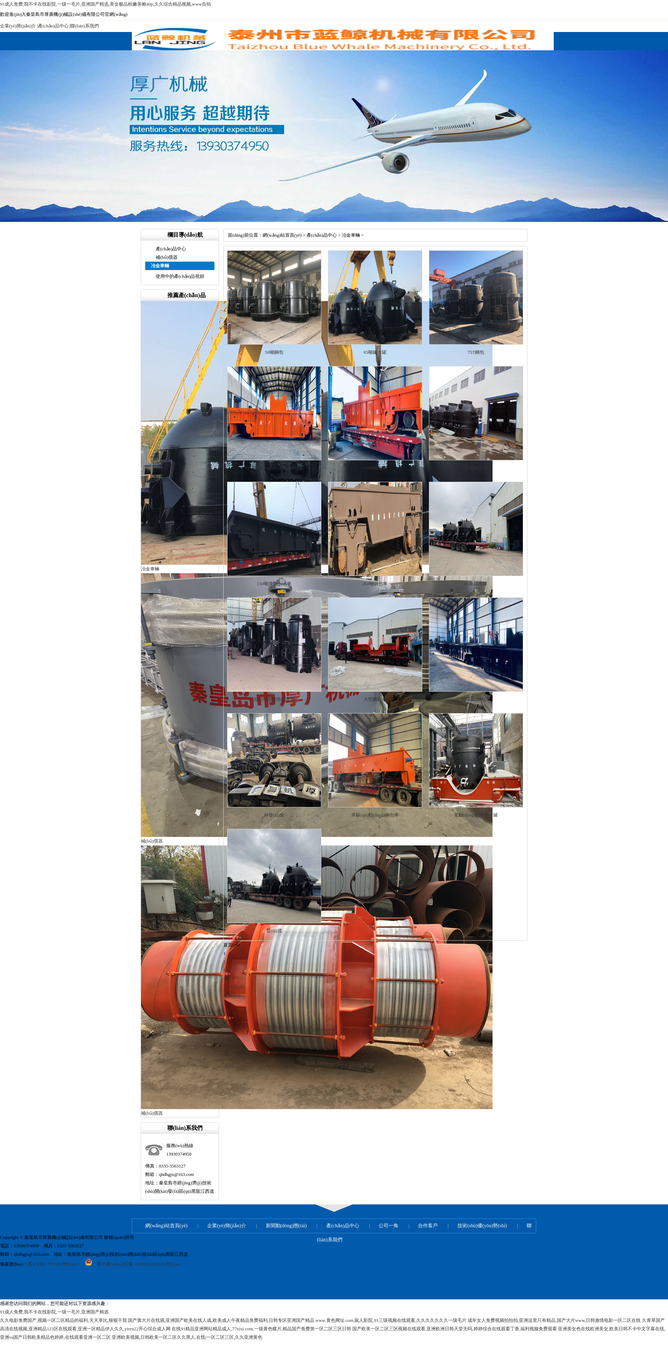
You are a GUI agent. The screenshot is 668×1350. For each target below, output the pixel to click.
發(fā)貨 (274, 930)
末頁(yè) (231, 995)
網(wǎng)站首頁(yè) (282, 235)
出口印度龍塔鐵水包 (274, 699)
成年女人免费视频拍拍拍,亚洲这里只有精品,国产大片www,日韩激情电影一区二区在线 (554, 1320)
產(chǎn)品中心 (53, 25)
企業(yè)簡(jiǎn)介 (18, 25)
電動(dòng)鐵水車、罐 (476, 815)
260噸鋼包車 (375, 583)
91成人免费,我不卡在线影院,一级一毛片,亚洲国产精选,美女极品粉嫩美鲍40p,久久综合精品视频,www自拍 (105, 4)
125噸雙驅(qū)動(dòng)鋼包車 (274, 468)
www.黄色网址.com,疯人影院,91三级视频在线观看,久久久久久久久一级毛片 (391, 1320)
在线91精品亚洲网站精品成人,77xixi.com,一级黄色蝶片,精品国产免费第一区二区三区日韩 (261, 1328)
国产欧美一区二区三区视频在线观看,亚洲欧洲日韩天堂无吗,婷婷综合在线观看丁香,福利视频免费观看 (454, 1328)
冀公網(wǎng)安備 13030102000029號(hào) (130, 1264)
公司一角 (388, 1225)
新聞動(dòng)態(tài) (286, 1225)
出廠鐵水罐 (475, 583)
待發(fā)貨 (274, 815)
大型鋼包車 (375, 699)
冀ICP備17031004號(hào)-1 (54, 1264)
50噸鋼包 (274, 352)
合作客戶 (428, 1225)
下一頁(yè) (233, 987)
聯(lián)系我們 (84, 25)
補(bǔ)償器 (167, 257)
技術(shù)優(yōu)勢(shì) (482, 1225)
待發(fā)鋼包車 (476, 699)
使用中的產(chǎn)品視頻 (180, 276)
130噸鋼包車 (375, 468)
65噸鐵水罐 (375, 352)
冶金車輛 (351, 235)
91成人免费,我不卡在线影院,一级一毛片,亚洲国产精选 (54, 1311)
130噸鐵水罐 (476, 468)
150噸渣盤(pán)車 (274, 583)
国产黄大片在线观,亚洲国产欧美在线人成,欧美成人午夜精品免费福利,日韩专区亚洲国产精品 (221, 1320)
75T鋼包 (476, 352)
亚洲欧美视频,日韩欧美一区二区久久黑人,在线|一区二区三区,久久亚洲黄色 (187, 1337)
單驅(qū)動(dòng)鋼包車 (374, 815)
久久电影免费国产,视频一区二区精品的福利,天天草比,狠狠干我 (63, 1320)
